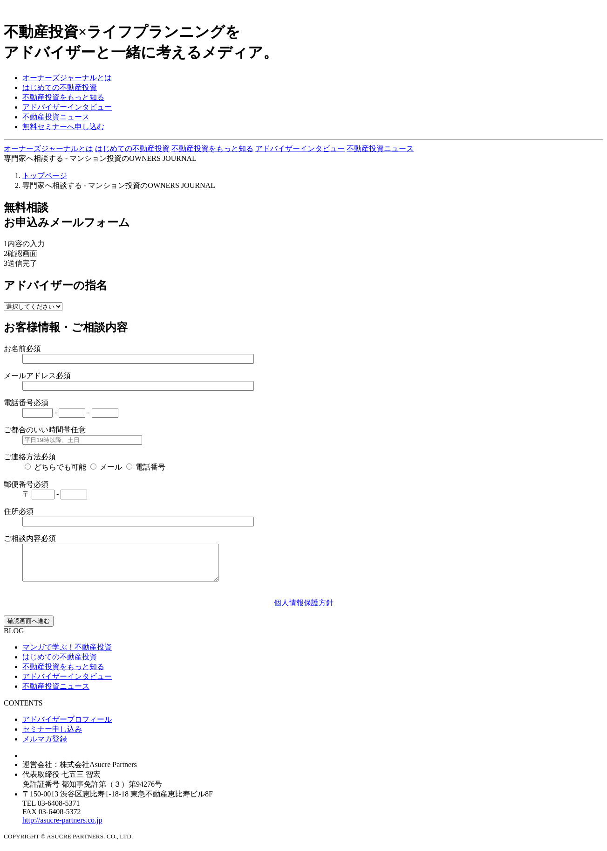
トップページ (44, 176)
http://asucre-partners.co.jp (62, 827)
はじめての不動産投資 (59, 87)
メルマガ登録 (44, 746)
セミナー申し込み (52, 736)
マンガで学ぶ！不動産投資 (67, 654)
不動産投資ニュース (55, 117)
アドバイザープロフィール (67, 726)
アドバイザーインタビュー (67, 107)
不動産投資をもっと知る (63, 97)
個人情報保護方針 (304, 610)
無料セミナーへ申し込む (63, 127)
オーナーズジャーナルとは (67, 78)
